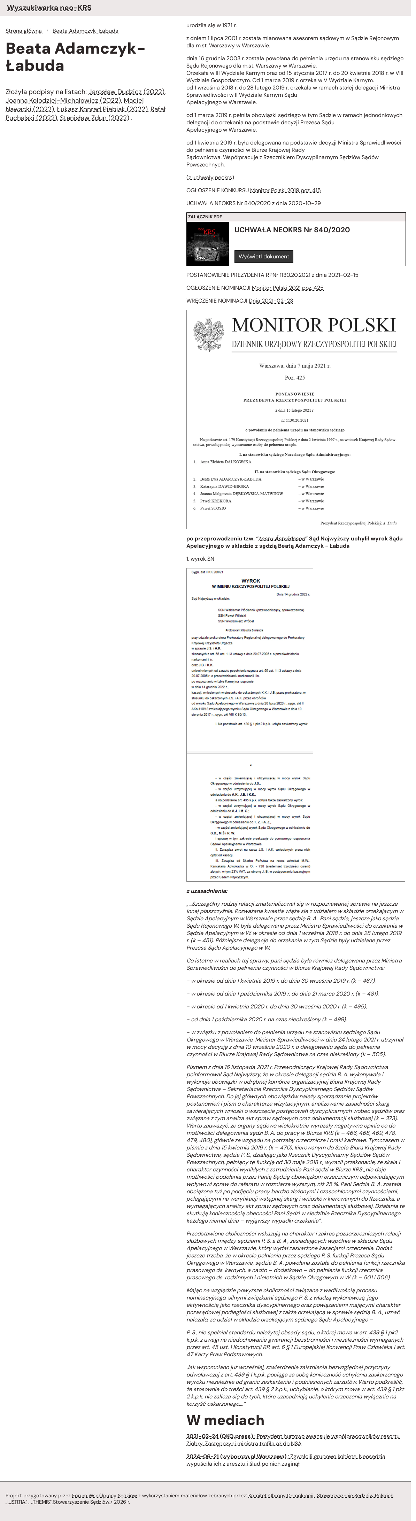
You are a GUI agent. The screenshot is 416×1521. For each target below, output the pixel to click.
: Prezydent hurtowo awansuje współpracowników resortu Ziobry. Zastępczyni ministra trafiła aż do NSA (293, 1440)
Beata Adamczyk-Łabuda (85, 30)
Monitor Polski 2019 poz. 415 (285, 190)
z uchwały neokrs (210, 177)
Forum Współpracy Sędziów (104, 1495)
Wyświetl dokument (264, 256)
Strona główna (24, 30)
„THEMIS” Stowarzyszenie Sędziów (71, 1502)
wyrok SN (202, 558)
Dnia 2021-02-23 (271, 300)
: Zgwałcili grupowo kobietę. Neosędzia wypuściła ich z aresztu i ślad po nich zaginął (285, 1460)
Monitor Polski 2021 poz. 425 (288, 287)
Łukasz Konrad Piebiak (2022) (102, 109)
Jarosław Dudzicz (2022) (126, 91)
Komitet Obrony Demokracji (281, 1495)
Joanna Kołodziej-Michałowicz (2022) (63, 100)
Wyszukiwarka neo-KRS (49, 7)
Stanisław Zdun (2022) (94, 118)
